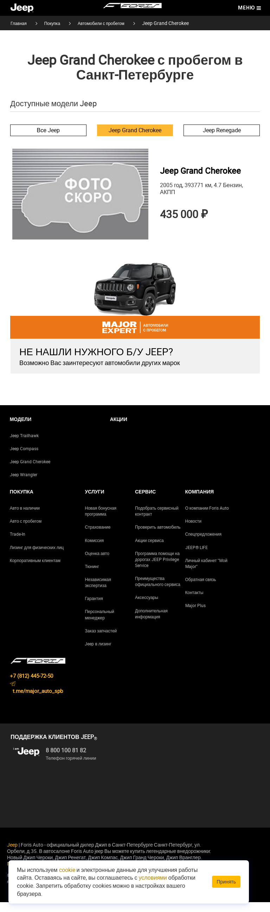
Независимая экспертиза (98, 592)
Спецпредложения (203, 544)
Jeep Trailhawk (24, 445)
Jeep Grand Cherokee (135, 130)
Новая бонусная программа (100, 521)
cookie (67, 870)
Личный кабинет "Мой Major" (206, 573)
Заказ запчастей (101, 640)
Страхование (97, 537)
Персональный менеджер (99, 624)
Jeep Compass (24, 458)
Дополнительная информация (151, 623)
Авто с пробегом (25, 531)
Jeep (12, 854)
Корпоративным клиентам (35, 570)
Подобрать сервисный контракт (157, 521)
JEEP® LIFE (196, 557)
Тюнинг (92, 576)
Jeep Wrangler (23, 484)
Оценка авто (97, 563)
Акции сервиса (149, 550)
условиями (153, 877)
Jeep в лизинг (98, 653)
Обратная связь (200, 589)
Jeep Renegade (222, 130)
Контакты (194, 602)
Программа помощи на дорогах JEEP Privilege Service (157, 569)
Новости (193, 531)
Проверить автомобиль (158, 537)
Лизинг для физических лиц (37, 557)
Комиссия (94, 550)
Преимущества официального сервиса (157, 591)
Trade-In (17, 544)
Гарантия (94, 608)
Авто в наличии (25, 518)
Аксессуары (146, 607)
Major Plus (195, 615)
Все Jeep (48, 130)
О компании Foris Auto (207, 518)
